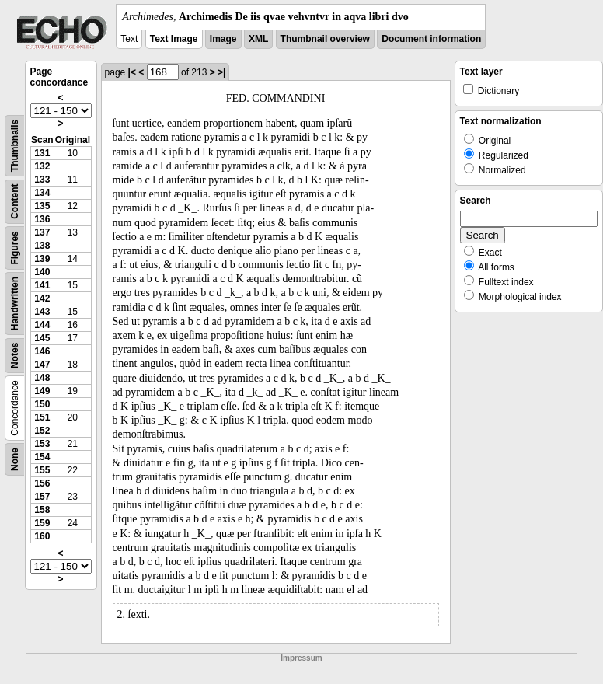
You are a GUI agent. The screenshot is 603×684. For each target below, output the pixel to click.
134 (42, 192)
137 (42, 232)
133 (42, 179)
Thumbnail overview (325, 38)
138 (42, 245)
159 (42, 523)
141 (42, 285)
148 (42, 377)
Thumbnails (14, 146)
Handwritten (14, 303)
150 (42, 404)
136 (42, 219)
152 (42, 430)
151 (42, 417)
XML (258, 38)
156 (42, 483)
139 (42, 258)
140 (42, 272)
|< (132, 72)
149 (42, 391)
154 (42, 457)
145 (42, 338)
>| (221, 72)
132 (42, 166)
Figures (14, 247)
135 (42, 206)
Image (223, 38)
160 (42, 536)
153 (42, 443)
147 (42, 364)
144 (42, 324)
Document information (431, 38)
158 (42, 509)
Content (14, 201)
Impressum (301, 658)
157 (42, 496)
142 (42, 298)
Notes (14, 355)
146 (42, 351)
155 (42, 470)
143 (42, 311)
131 (42, 153)
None (14, 459)
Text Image (174, 38)
